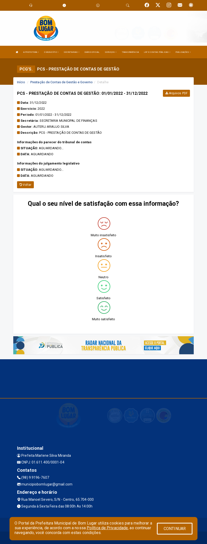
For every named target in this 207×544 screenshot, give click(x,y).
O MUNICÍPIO (51, 52)
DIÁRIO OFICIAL (91, 52)
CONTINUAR (175, 528)
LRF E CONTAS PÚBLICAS (157, 52)
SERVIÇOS (111, 52)
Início (21, 82)
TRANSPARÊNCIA (130, 52)
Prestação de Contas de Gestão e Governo (61, 82)
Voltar (25, 184)
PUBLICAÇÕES (183, 52)
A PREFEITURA (31, 52)
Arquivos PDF (176, 93)
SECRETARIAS (71, 52)
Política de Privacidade (107, 528)
